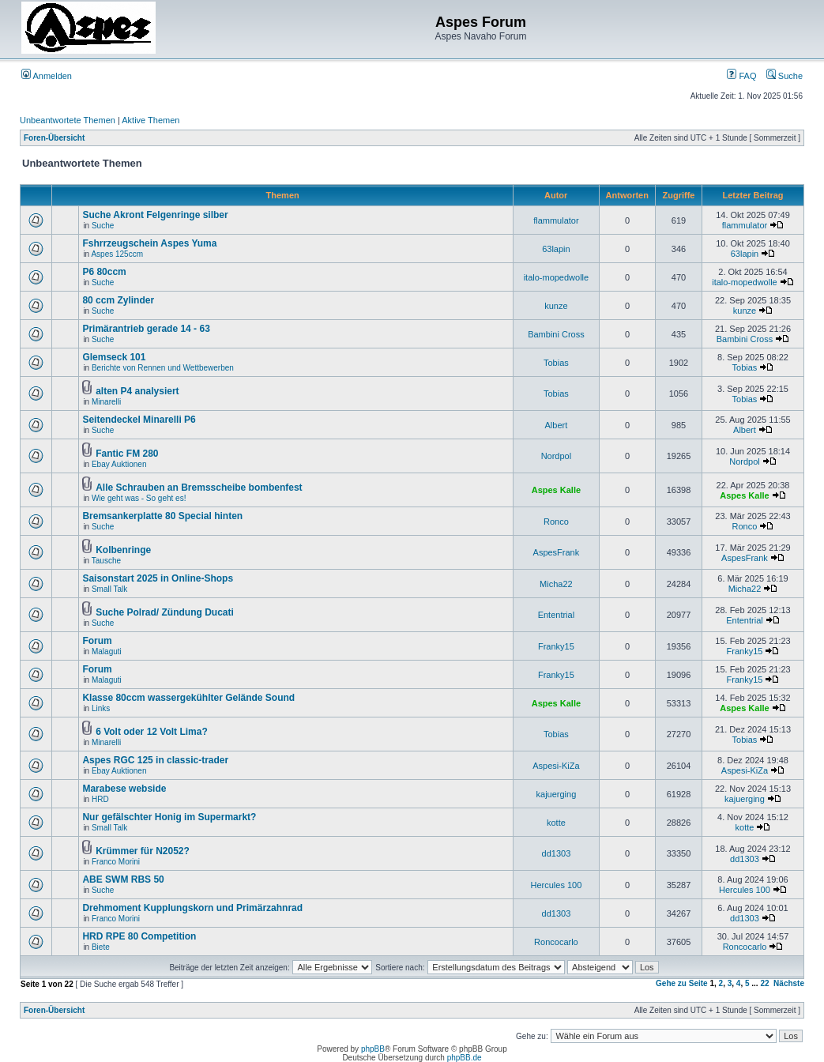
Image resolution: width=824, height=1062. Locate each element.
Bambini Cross (556, 334)
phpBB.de (464, 1057)
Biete (101, 947)
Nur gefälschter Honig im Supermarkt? (169, 817)
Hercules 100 (555, 885)
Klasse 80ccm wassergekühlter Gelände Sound (188, 697)
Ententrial (556, 615)
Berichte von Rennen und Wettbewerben (163, 367)
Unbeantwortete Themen (67, 120)
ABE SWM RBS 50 (123, 879)
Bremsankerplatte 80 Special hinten (162, 516)
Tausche (106, 560)
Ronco (556, 521)
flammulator (555, 220)
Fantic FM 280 (127, 453)
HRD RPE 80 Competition (139, 936)
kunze (555, 306)
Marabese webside (124, 788)
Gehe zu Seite (682, 983)
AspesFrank (556, 552)
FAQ (741, 76)
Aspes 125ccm (117, 254)
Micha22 (556, 584)
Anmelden (46, 76)
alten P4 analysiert (137, 391)
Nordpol (556, 456)
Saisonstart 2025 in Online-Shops (157, 578)
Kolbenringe (123, 549)
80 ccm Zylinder (118, 300)
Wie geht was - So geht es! (139, 498)
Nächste (788, 983)
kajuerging (556, 794)
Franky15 (556, 646)
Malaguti (107, 651)
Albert (556, 425)
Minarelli (106, 401)
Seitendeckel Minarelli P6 (138, 419)
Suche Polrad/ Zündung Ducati (165, 612)
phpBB (373, 1049)
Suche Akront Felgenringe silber (155, 214)
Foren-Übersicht (54, 138)
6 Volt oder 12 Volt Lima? (152, 731)
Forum (96, 640)
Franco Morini (116, 861)
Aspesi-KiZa (555, 765)
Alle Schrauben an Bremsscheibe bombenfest (199, 487)
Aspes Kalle (556, 490)
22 (764, 983)
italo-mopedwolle (556, 277)
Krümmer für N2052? (143, 851)
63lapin (556, 249)
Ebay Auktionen (119, 464)
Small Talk (109, 589)
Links (101, 708)
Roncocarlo (556, 942)
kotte (556, 822)
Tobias (556, 362)
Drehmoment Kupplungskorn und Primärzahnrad (192, 907)
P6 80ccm (104, 271)
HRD (100, 799)
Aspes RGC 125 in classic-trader (155, 760)
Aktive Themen (150, 120)
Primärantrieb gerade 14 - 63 (145, 328)
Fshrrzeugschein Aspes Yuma (149, 243)
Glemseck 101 (113, 357)
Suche (784, 76)
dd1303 (556, 853)
